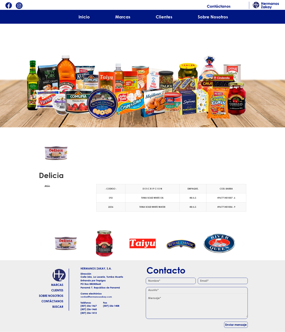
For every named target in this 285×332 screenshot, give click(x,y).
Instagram (19, 6)
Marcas (122, 16)
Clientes (164, 16)
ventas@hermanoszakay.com (96, 296)
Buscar (57, 306)
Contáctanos (218, 6)
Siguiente (243, 243)
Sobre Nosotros (213, 16)
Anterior (40, 243)
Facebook (8, 6)
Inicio (84, 16)
